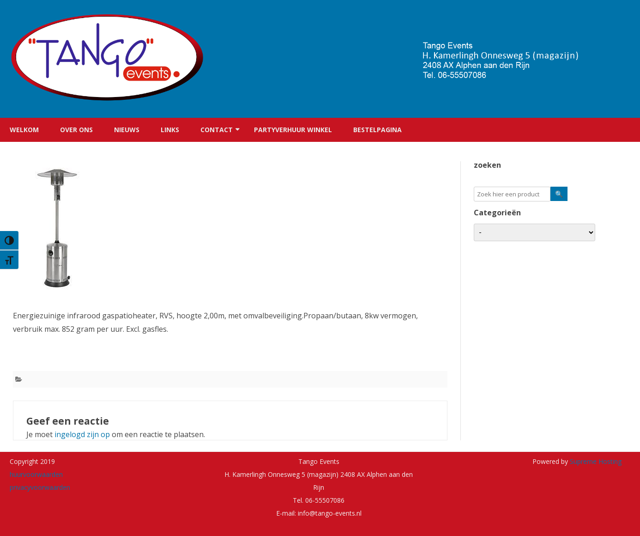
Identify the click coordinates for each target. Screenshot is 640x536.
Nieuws (126, 129)
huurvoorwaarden (36, 474)
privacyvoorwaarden (40, 487)
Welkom (24, 129)
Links (170, 129)
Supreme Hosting (595, 461)
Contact (216, 129)
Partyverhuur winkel (293, 129)
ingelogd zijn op (82, 434)
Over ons (76, 129)
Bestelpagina (377, 129)
